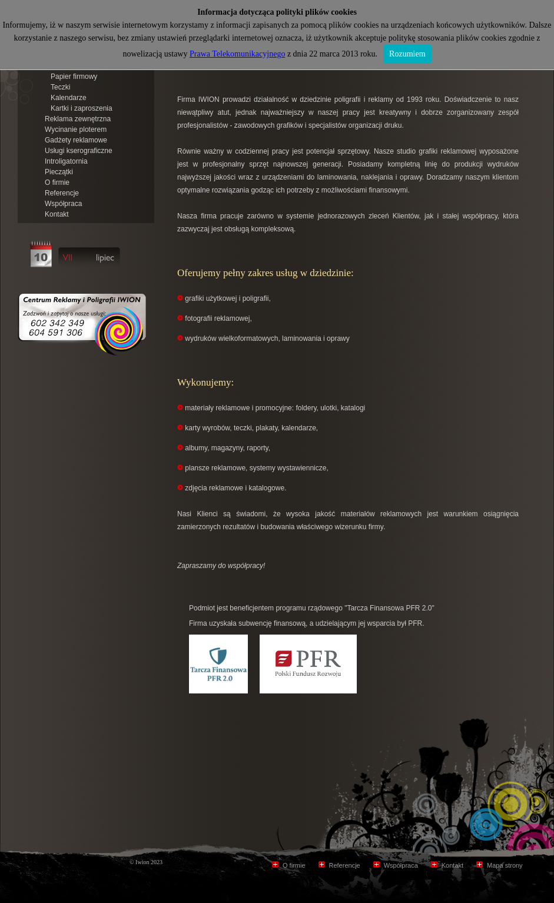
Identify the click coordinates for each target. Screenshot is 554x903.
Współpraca (63, 204)
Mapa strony (505, 865)
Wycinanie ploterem (76, 129)
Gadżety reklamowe (76, 140)
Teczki (60, 87)
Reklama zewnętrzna (78, 119)
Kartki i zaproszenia (81, 108)
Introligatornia (66, 161)
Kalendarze (69, 98)
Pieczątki (59, 172)
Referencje (62, 193)
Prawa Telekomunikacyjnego (237, 53)
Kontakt (57, 214)
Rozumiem (407, 53)
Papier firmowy (74, 76)
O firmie (57, 182)
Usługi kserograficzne (78, 151)
